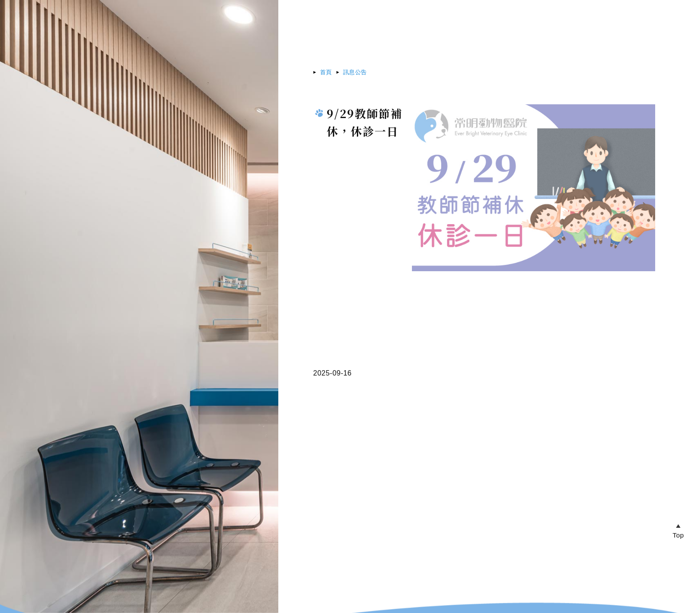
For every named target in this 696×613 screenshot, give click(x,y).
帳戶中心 (596, 15)
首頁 (326, 72)
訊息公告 (355, 72)
